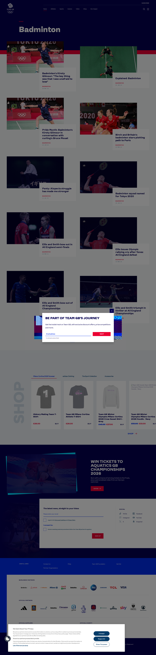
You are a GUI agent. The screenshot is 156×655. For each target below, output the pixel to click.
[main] (66, 638)
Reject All (101, 639)
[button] (7, 639)
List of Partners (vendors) (20, 645)
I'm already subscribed (52, 338)
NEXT (102, 334)
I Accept (102, 633)
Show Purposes (101, 644)
